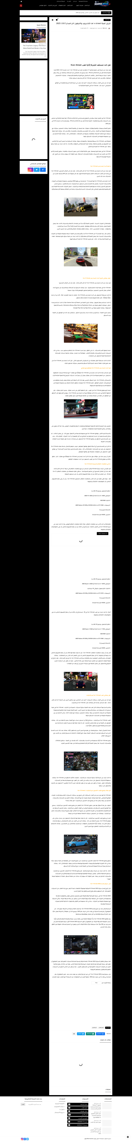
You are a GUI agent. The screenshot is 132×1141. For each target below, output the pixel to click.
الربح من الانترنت (52, 5)
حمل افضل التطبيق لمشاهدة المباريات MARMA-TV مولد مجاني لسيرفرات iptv (96, 1116)
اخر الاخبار (87, 5)
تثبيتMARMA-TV (77, 1121)
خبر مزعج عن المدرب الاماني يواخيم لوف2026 (87, 12)
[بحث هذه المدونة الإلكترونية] (34, 1104)
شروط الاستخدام (61, 1)
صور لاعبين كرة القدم (96, 1122)
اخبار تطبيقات (62, 5)
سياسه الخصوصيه (59, 1106)
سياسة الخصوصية (83, 1)
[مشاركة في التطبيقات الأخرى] (74, 1033)
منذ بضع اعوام (97, 1103)
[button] (100, 1033)
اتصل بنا (69, 1)
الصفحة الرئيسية (59, 1103)
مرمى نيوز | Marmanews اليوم (92, 1138)
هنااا (96, 982)
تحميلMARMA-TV (77, 1125)
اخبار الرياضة (77, 1104)
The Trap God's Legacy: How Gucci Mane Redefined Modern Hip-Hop (34, 47)
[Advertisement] (81, 45)
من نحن (75, 1)
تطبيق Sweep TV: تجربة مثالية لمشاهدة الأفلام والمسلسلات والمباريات (95, 1107)
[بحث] (21, 5)
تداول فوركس (43, 5)
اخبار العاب (70, 5)
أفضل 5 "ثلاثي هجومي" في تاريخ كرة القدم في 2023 (95, 1131)
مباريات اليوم (79, 5)
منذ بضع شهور (42, 43)
